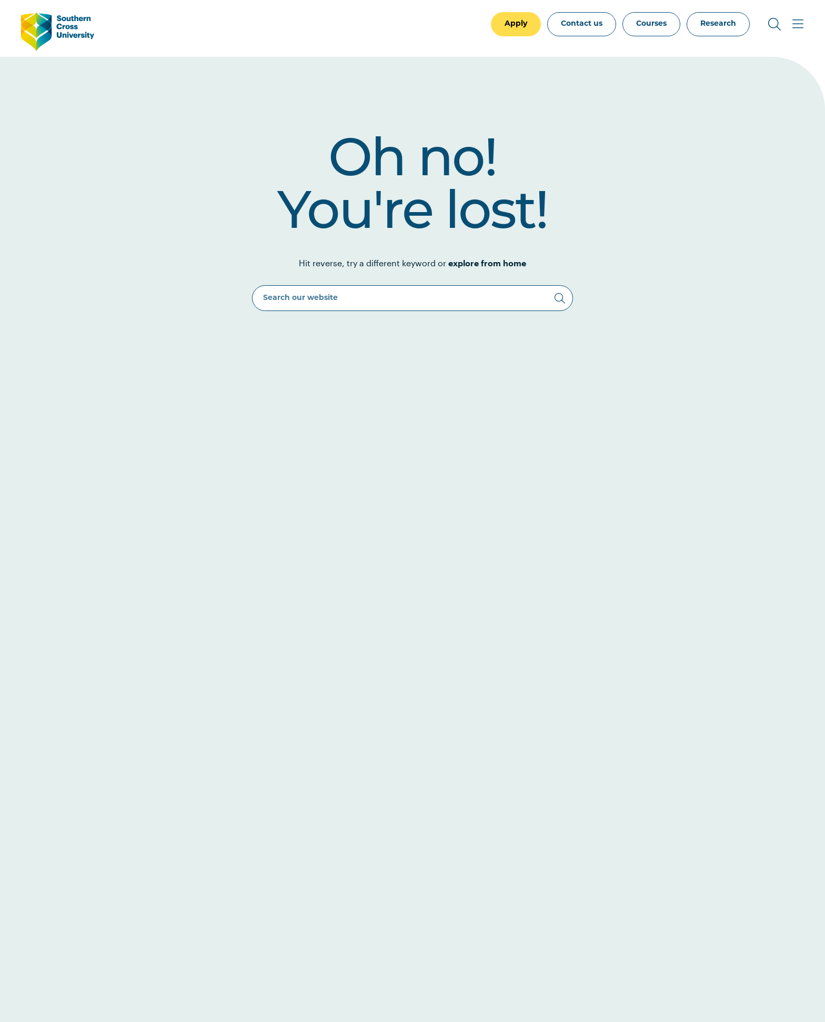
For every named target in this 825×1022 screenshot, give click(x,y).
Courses (651, 24)
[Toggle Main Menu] (797, 24)
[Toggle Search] (774, 24)
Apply (516, 24)
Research (718, 24)
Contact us (581, 24)
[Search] (559, 298)
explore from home (487, 263)
